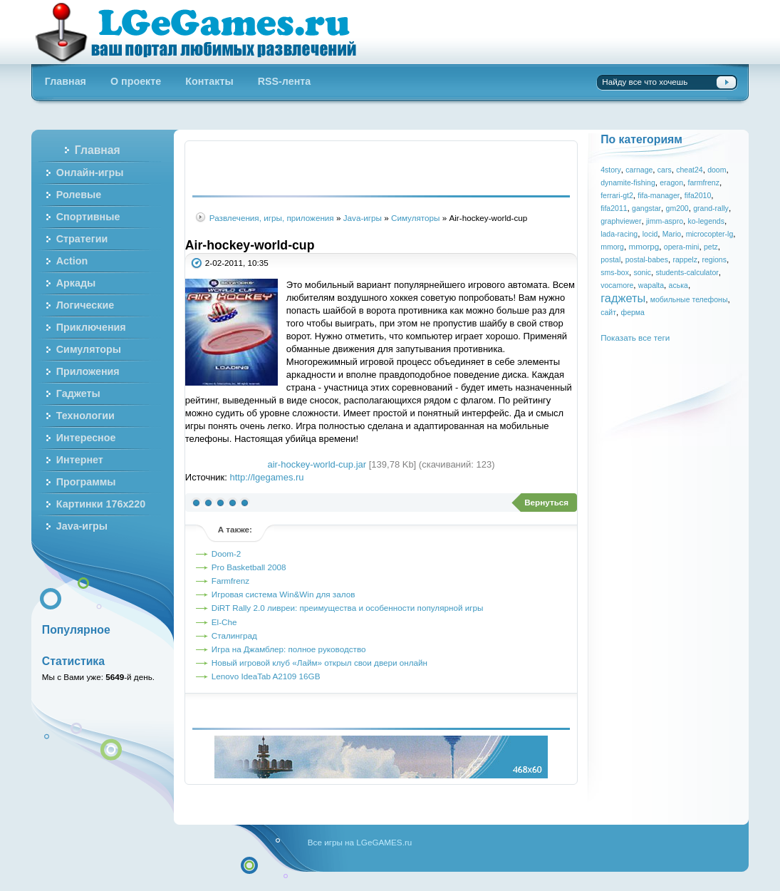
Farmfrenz (230, 580)
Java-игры (362, 217)
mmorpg (643, 246)
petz (711, 246)
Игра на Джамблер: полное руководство (289, 649)
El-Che (224, 622)
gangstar (646, 208)
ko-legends (705, 221)
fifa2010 (698, 195)
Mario (671, 234)
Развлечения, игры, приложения (271, 217)
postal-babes (646, 259)
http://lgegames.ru (267, 477)
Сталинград (234, 635)
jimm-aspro (664, 221)
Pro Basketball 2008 (249, 567)
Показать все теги (635, 337)
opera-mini (682, 246)
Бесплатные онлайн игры (204, 32)
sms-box (614, 272)
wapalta (651, 285)
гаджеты (622, 298)
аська (678, 285)
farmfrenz (703, 182)
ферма (632, 312)
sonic (642, 272)
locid (650, 234)
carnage (638, 169)
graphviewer (620, 221)
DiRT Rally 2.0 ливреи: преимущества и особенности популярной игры (348, 607)
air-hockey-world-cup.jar (316, 464)
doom (716, 169)
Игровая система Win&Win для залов (283, 594)
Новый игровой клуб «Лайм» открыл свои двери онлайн (319, 662)
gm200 (677, 208)
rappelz (684, 259)
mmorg (612, 246)
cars (664, 169)
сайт (608, 312)
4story (610, 169)
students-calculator (686, 272)
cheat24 (689, 169)
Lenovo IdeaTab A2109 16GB (266, 676)
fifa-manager (659, 195)
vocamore (616, 285)
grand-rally (711, 208)
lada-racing (619, 234)
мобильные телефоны (689, 299)
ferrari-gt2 (616, 195)
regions (714, 259)
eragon (671, 182)
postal (610, 259)
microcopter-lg (710, 234)
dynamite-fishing (627, 182)
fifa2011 (613, 208)
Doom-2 (226, 553)
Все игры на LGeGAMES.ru (360, 842)
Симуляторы (415, 217)
